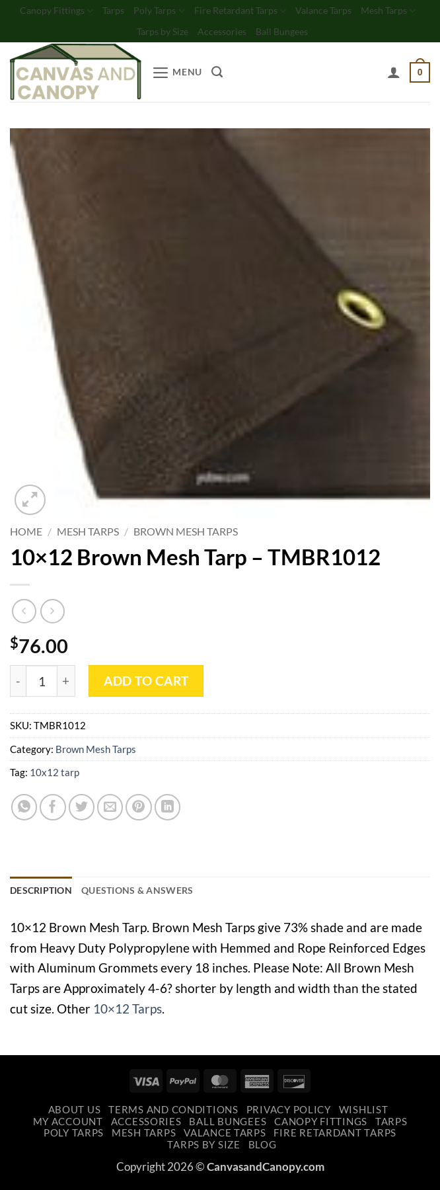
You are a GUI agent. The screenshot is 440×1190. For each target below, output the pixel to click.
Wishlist (363, 1114)
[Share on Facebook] (53, 810)
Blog (262, 1149)
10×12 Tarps (127, 1013)
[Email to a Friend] (110, 810)
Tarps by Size (193, 34)
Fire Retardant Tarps (274, 11)
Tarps (141, 11)
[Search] (221, 75)
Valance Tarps (363, 11)
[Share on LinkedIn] (168, 810)
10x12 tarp (54, 775)
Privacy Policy (288, 1114)
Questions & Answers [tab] (146, 894)
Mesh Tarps (125, 34)
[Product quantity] (41, 684)
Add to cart (146, 683)
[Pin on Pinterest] (139, 810)
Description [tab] (43, 894)
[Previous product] (52, 614)
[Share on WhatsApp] (24, 810)
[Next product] (24, 614)
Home (26, 534)
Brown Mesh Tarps (185, 534)
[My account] (391, 75)
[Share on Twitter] (82, 810)
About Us (74, 1114)
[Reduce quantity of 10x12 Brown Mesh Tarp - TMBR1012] (18, 684)
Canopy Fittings (81, 11)
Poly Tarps (188, 11)
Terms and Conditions (173, 1114)
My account (68, 1126)
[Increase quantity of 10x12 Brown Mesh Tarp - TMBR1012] (66, 684)
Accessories (256, 34)
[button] (179, 76)
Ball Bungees (319, 34)
